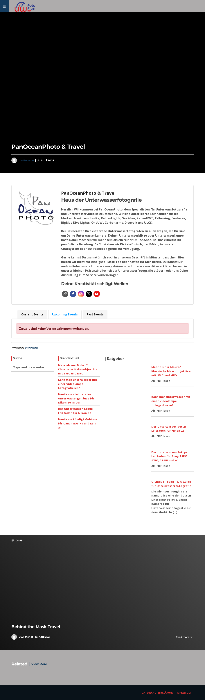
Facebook (73, 294)
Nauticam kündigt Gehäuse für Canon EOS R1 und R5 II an (78, 423)
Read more (184, 637)
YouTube (96, 294)
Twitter (89, 294)
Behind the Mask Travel (35, 626)
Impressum (184, 692)
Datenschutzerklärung (158, 692)
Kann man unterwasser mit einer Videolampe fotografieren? (77, 384)
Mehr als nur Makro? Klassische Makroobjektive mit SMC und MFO (77, 369)
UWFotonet (26, 160)
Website (65, 294)
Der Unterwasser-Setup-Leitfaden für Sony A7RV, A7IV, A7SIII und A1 (169, 456)
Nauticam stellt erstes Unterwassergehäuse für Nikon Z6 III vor (76, 398)
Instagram (81, 294)
